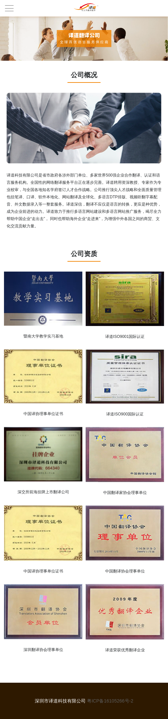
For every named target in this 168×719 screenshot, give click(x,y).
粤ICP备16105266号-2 (110, 700)
